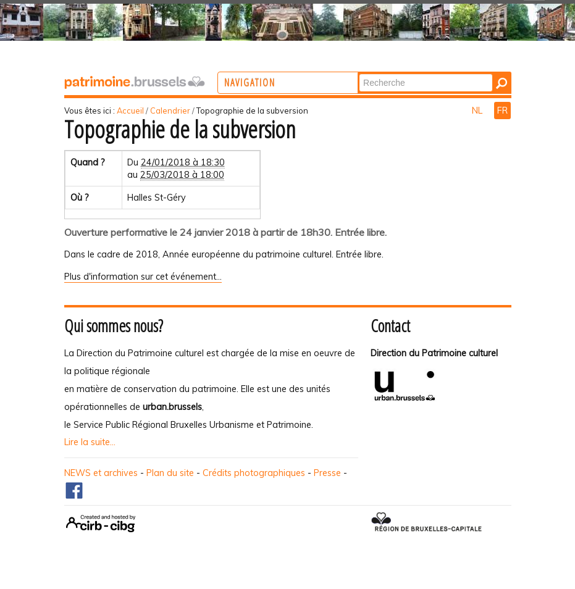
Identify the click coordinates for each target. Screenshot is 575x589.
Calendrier (170, 110)
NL (478, 110)
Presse (327, 472)
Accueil (130, 110)
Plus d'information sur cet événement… (143, 276)
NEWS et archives (101, 472)
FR (502, 110)
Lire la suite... (89, 442)
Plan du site (170, 472)
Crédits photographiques (254, 472)
